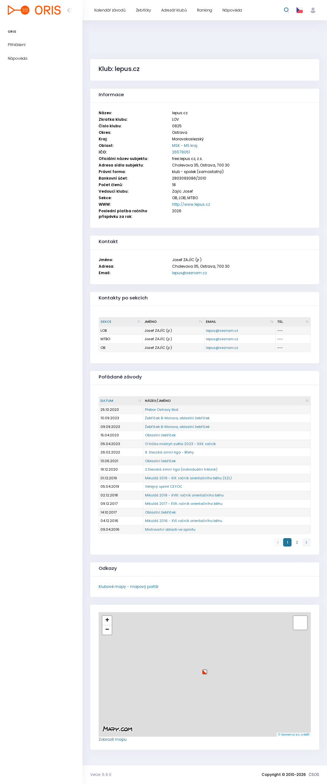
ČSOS (314, 774)
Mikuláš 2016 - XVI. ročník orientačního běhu (183, 520)
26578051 (181, 152)
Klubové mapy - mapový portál (128, 586)
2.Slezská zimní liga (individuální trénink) (181, 469)
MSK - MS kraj (184, 145)
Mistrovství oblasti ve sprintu (170, 529)
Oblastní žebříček (160, 435)
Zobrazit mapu (113, 739)
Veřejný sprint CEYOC (163, 486)
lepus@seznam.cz (189, 272)
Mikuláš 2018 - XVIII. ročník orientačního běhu (184, 495)
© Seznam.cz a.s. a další (293, 734)
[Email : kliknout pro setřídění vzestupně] (239, 321)
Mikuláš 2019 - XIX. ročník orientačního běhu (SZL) (188, 478)
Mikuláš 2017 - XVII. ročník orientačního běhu (183, 503)
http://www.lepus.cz (191, 204)
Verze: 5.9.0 (100, 774)
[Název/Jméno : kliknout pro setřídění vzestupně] (227, 401)
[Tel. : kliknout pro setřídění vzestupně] (293, 321)
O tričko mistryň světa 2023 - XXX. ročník (180, 443)
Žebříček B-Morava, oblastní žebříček (177, 417)
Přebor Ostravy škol (161, 409)
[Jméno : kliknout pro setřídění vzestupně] (174, 321)
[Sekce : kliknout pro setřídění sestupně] (121, 321)
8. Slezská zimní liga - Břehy (169, 452)
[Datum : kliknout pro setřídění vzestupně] (121, 401)
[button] (204, 669)
